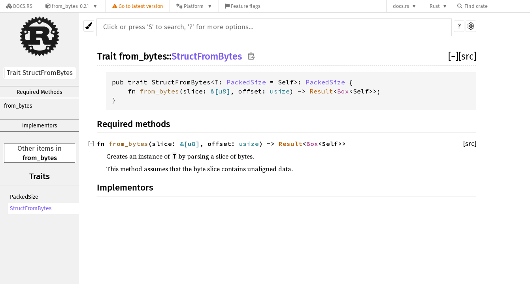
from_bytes (18, 106)
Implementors (39, 125)
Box (343, 91)
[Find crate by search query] (497, 6)
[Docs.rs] (19, 6)
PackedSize (24, 197)
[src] (467, 56)
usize (280, 91)
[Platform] (194, 6)
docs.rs (401, 6)
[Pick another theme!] (88, 26)
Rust (435, 6)
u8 (222, 91)
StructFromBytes (31, 208)
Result (321, 91)
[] (453, 56)
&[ (215, 91)
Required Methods (39, 92)
